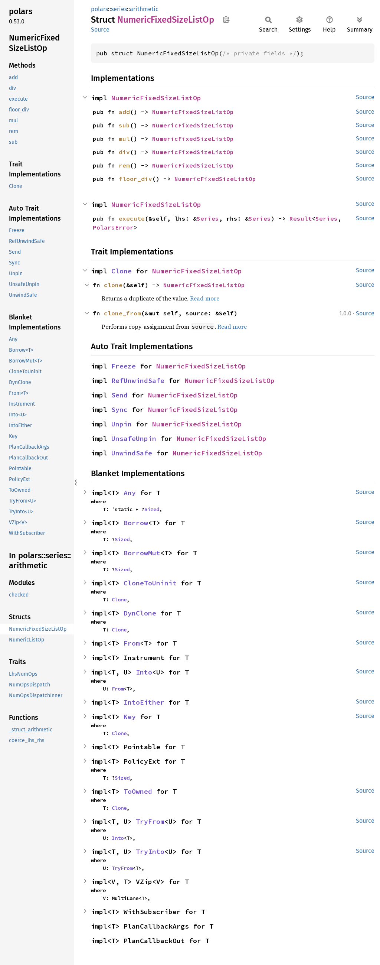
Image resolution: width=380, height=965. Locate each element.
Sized (151, 509)
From (132, 643)
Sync (119, 409)
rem (124, 165)
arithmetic (144, 9)
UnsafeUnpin (133, 438)
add (124, 112)
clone (113, 285)
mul (124, 138)
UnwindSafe (131, 453)
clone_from (122, 313)
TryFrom (150, 821)
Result (300, 218)
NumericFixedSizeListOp (156, 98)
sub (124, 125)
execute (132, 218)
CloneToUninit (150, 583)
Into (144, 672)
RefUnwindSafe (137, 380)
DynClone (140, 613)
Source (100, 29)
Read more (204, 298)
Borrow (136, 523)
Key (130, 716)
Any (130, 492)
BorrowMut (142, 553)
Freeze (123, 366)
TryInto (150, 851)
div (124, 152)
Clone (121, 271)
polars (99, 9)
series (119, 9)
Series (208, 218)
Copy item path (226, 19)
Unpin (121, 424)
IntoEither (144, 702)
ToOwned (138, 791)
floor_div (135, 178)
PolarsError (113, 227)
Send (119, 395)
